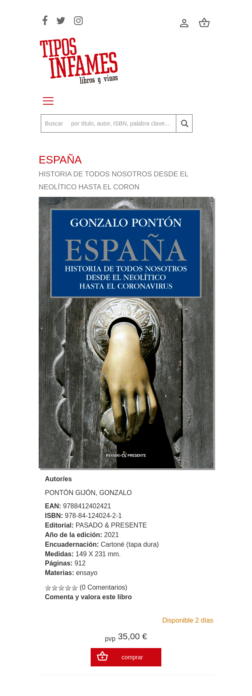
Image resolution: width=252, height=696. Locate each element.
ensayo (87, 572)
